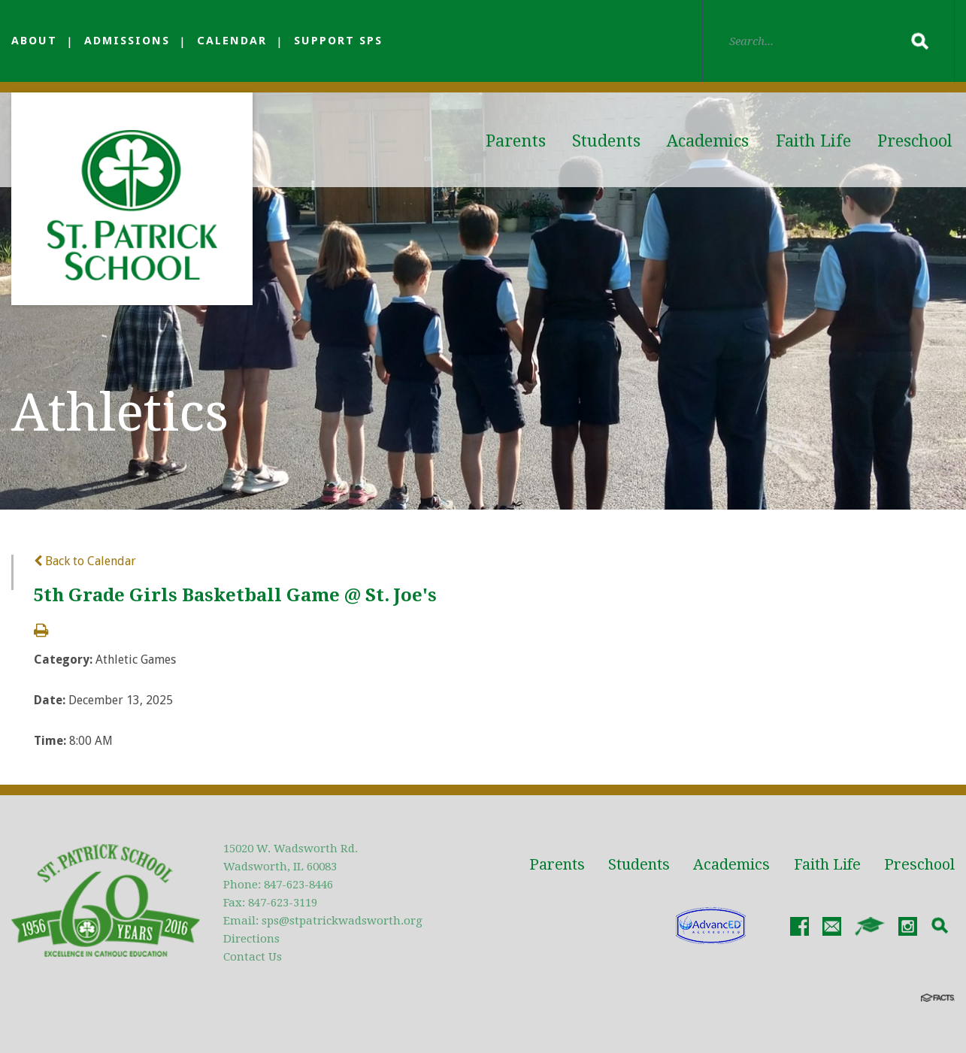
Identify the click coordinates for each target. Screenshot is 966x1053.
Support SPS (338, 40)
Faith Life (813, 141)
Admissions (127, 40)
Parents (516, 141)
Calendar (232, 40)
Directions (251, 939)
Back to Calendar (85, 561)
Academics (708, 141)
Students (606, 141)
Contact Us (252, 957)
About (34, 40)
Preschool (914, 141)
